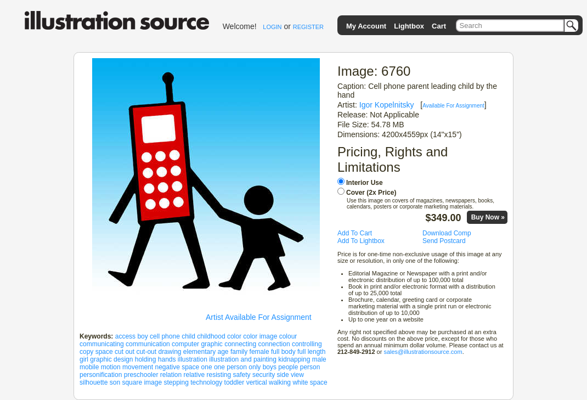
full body (283, 352)
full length (311, 352)
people (288, 367)
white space (309, 382)
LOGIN (272, 27)
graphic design (111, 359)
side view (290, 375)
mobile (89, 367)
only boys (262, 367)
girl (84, 359)
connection (274, 344)
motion (111, 367)
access (125, 336)
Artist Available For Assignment (259, 317)
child (188, 336)
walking (280, 382)
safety (242, 375)
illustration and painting (242, 359)
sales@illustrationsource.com (422, 351)
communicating (102, 344)
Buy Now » (488, 217)
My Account (366, 26)
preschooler (141, 375)
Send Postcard (444, 241)
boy (142, 336)
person (310, 367)
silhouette (94, 382)
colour (288, 336)
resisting (219, 375)
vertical (256, 382)
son (115, 382)
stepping (175, 382)
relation (171, 375)
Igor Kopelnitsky (386, 104)
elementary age (206, 352)
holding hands (155, 359)
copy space (96, 352)
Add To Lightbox (361, 241)
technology (206, 382)
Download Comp (446, 233)
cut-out (146, 352)
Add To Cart (354, 233)
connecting (240, 344)
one (206, 367)
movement (137, 367)
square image (142, 382)
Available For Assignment (453, 106)
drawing (169, 352)
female (259, 352)
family (238, 352)
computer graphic (197, 344)
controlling (307, 344)
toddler (234, 382)
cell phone (165, 336)
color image (260, 336)
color (234, 336)
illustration (192, 359)
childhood (211, 336)
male (319, 359)
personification (101, 375)
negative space (177, 367)
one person (230, 367)
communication (148, 344)
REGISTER (308, 27)
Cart (439, 26)
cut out (124, 352)
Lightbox (409, 26)
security (263, 375)
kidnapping (294, 359)
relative (194, 375)
